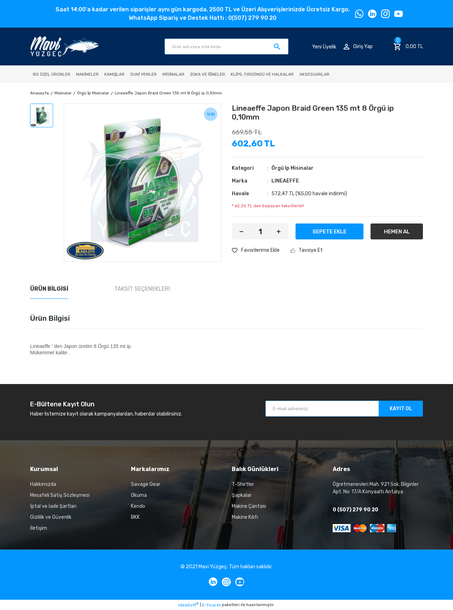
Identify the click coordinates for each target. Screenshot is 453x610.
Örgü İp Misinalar (292, 168)
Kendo (138, 506)
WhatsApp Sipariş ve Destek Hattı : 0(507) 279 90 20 (202, 17)
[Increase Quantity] (278, 231)
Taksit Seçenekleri (142, 288)
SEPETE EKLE (329, 231)
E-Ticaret (211, 605)
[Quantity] (260, 231)
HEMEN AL (397, 231)
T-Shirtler (243, 484)
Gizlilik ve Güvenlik (50, 517)
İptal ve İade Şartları (53, 506)
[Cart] (408, 46)
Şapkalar (242, 495)
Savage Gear (145, 484)
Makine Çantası (249, 506)
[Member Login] (358, 46)
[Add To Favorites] (256, 250)
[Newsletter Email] (344, 409)
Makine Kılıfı (245, 517)
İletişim (38, 528)
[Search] (226, 46)
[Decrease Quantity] (241, 231)
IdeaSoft (188, 605)
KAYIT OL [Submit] (401, 409)
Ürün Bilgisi (49, 288)
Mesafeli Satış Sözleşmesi (60, 495)
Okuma (139, 495)
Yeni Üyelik (324, 46)
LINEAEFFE (285, 181)
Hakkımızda (43, 484)
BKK (135, 517)
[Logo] (64, 46)
